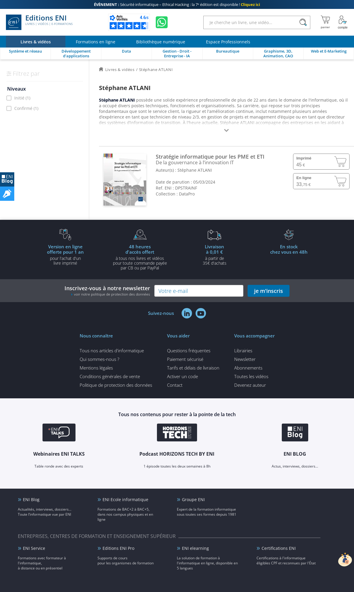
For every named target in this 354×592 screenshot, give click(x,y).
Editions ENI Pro (118, 548)
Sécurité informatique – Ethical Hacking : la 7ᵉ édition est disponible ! (177, 4)
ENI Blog (31, 499)
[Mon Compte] (342, 22)
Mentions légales (96, 368)
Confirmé (26, 108)
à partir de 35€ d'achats (214, 255)
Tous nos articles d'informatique (112, 350)
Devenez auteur (250, 385)
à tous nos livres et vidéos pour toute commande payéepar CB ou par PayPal (140, 257)
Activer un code (182, 376)
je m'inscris (268, 290)
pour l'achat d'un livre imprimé (65, 255)
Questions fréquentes (188, 350)
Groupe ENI (193, 499)
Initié (22, 98)
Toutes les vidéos (251, 376)
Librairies (243, 350)
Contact (174, 385)
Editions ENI (39, 22)
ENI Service (34, 548)
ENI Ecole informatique (125, 499)
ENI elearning (195, 548)
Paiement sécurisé (185, 359)
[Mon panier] (325, 22)
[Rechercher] (303, 22)
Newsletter (245, 359)
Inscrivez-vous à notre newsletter (107, 291)
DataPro (187, 194)
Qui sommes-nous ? (99, 359)
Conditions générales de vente (110, 376)
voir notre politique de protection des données (112, 294)
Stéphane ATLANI (194, 170)
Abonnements (248, 368)
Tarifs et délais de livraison (193, 368)
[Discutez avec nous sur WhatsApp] (162, 22)
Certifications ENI (279, 548)
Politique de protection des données (116, 385)
